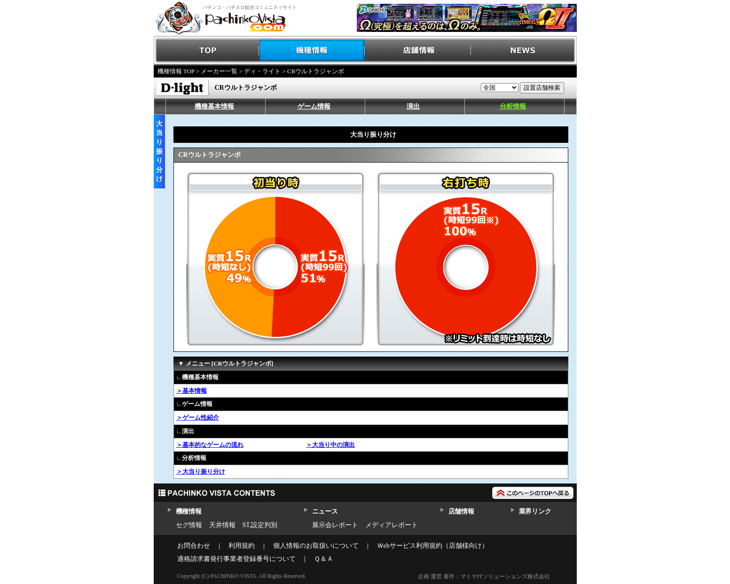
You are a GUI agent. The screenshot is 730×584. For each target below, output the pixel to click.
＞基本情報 (191, 390)
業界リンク (535, 511)
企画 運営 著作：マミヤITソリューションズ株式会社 (484, 576)
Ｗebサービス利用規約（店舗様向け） (432, 545)
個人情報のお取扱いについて (316, 545)
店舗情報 (418, 50)
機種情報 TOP (176, 71)
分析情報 (513, 106)
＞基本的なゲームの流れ (209, 444)
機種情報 (312, 50)
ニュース (325, 511)
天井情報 (222, 525)
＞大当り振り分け (200, 471)
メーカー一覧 (219, 71)
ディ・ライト (262, 71)
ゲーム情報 (314, 106)
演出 (413, 106)
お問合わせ (193, 545)
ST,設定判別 (260, 525)
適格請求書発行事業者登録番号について (236, 558)
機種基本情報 (214, 106)
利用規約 (241, 545)
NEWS (524, 50)
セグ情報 (189, 525)
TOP (206, 50)
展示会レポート (335, 525)
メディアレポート (391, 525)
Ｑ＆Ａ (323, 558)
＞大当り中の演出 (330, 444)
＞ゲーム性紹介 (197, 417)
